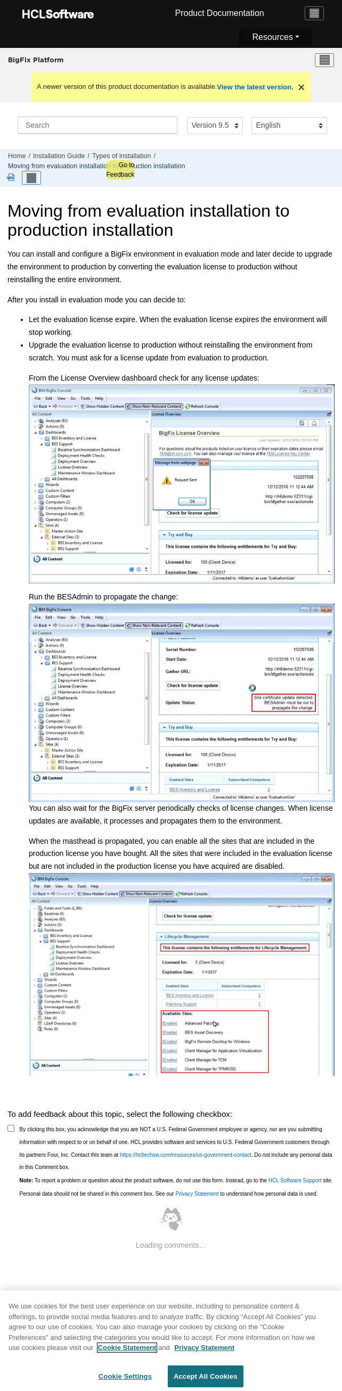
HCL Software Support (295, 1180)
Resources (272, 37)
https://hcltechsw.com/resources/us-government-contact (185, 1155)
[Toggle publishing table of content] (31, 178)
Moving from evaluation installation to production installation (96, 166)
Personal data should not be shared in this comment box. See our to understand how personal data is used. (169, 1194)
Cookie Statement (127, 1351)
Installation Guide (59, 156)
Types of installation (121, 156)
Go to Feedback (120, 169)
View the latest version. (255, 87)
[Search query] (97, 125)
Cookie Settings (125, 1380)
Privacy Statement (196, 1194)
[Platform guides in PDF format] (13, 178)
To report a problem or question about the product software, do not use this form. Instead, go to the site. (176, 1180)
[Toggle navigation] (314, 13)
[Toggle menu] (324, 60)
